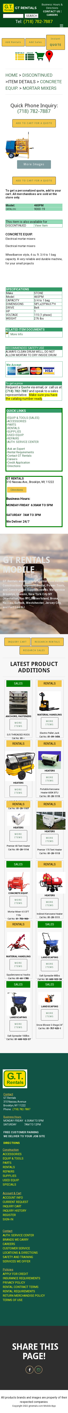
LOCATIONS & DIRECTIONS (20, 1252)
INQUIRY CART (17, 642)
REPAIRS (13, 438)
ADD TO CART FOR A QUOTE (34, 123)
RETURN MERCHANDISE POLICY (24, 1295)
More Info (16, 334)
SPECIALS (9, 1184)
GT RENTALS (26, 8)
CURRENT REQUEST (15, 1202)
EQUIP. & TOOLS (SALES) (23, 418)
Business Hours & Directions (52, 6)
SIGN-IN (8, 1219)
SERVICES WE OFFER (16, 1261)
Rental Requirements (20, 452)
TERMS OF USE (12, 1300)
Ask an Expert (16, 449)
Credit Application (18, 462)
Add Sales (35, 42)
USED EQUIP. (15, 435)
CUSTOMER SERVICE (16, 1248)
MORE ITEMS (18, 724)
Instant (55, 42)
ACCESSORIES (16, 421)
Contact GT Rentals (19, 455)
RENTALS (13, 428)
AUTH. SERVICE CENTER (23, 442)
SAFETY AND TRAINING (18, 1257)
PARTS (11, 424)
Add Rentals (13, 42)
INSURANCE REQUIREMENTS (21, 1278)
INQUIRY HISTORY (14, 1210)
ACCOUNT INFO (13, 1197)
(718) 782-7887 (38, 21)
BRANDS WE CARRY (15, 1239)
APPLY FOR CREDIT (15, 1274)
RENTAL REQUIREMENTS (19, 1291)
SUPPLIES (14, 431)
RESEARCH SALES (34, 650)
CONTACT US (51, 11)
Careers (12, 459)
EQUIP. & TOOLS (13, 1158)
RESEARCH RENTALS (47, 642)
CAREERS (52, 14)
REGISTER (9, 1215)
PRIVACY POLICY (14, 1282)
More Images (34, 164)
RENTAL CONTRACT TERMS (20, 1287)
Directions (13, 466)
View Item (41, 225)
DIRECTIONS (11, 1143)
